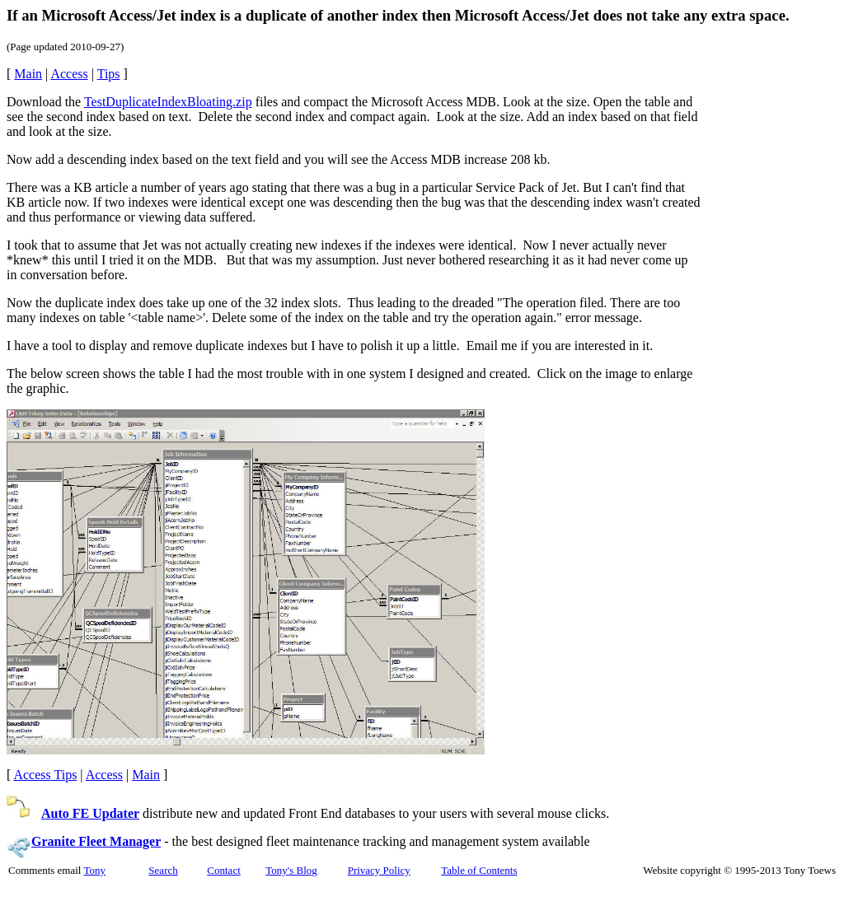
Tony (94, 870)
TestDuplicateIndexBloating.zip (168, 102)
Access (68, 74)
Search (162, 870)
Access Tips (45, 775)
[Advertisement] (769, 316)
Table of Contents (479, 870)
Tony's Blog (290, 870)
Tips (108, 74)
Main (28, 74)
